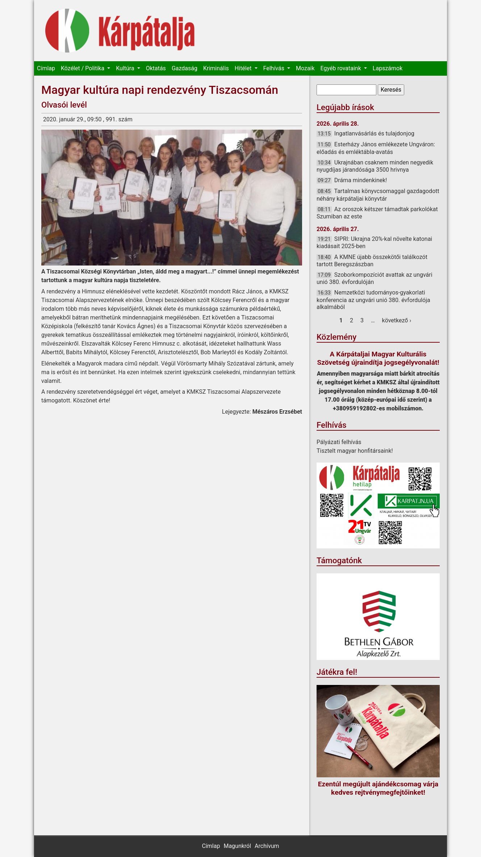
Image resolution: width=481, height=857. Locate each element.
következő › (396, 320)
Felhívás (274, 68)
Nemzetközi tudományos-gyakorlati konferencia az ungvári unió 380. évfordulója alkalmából (373, 299)
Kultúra (125, 68)
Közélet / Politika (83, 68)
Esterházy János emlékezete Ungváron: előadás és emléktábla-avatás (376, 148)
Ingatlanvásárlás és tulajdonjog (374, 133)
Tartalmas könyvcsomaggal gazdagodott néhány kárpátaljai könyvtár (378, 195)
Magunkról (237, 846)
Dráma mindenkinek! (360, 180)
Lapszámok (387, 68)
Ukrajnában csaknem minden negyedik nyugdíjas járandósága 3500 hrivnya (375, 166)
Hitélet (244, 68)
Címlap (46, 68)
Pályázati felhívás (339, 442)
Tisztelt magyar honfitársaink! (355, 450)
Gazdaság (184, 68)
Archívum (267, 846)
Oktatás (156, 68)
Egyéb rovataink (342, 68)
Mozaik (305, 68)
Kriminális (216, 68)
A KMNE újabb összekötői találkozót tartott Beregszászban (372, 261)
